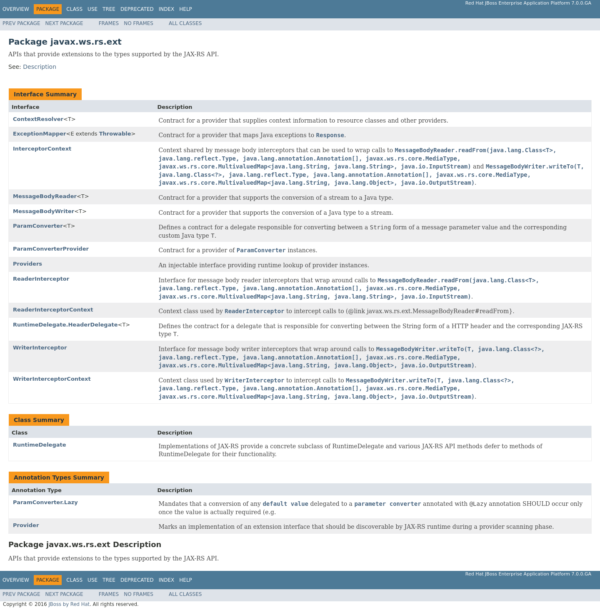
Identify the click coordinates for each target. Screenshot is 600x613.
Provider (26, 525)
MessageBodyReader (45, 196)
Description (39, 66)
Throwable (115, 134)
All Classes (185, 23)
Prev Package (21, 23)
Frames (109, 23)
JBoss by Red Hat (69, 604)
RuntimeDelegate (39, 445)
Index (167, 9)
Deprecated (137, 9)
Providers (27, 264)
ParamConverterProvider (51, 249)
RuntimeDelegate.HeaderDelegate (65, 325)
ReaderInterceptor (41, 279)
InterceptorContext (42, 149)
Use (93, 9)
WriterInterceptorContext (52, 379)
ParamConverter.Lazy (45, 502)
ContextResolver (38, 119)
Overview (15, 9)
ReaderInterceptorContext (53, 309)
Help (185, 9)
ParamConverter (38, 226)
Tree (108, 9)
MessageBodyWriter (43, 211)
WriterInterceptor (40, 347)
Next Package (64, 23)
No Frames (138, 23)
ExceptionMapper (39, 134)
